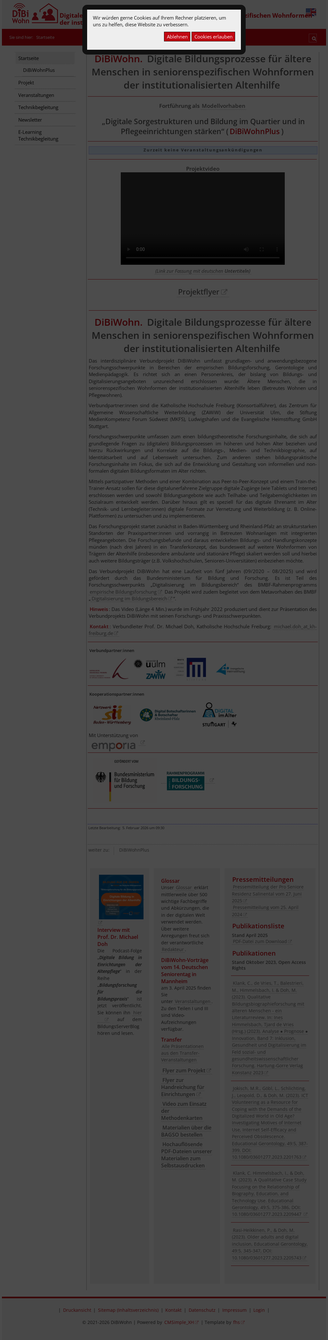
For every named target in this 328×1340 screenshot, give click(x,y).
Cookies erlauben (213, 36)
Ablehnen (177, 36)
